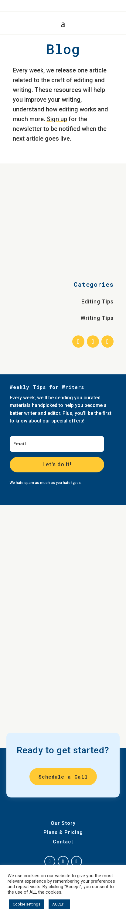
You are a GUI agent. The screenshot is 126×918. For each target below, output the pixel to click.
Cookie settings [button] (26, 904)
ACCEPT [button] (59, 904)
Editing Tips (97, 301)
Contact (63, 842)
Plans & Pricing (63, 832)
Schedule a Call (63, 776)
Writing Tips (97, 318)
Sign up (57, 119)
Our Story (63, 823)
